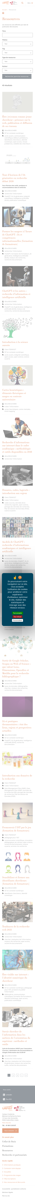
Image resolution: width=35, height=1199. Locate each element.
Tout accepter (17, 613)
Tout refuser (17, 616)
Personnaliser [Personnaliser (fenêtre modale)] (17, 620)
